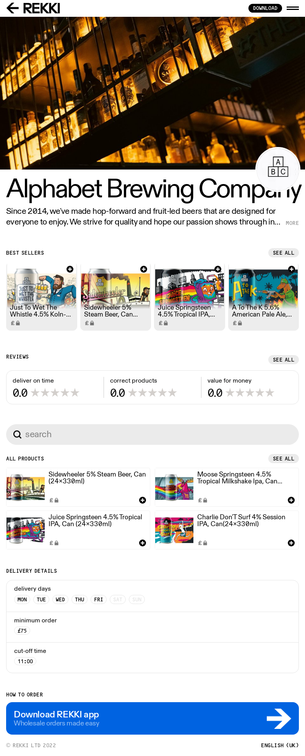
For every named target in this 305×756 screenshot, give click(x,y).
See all (284, 252)
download (265, 8)
